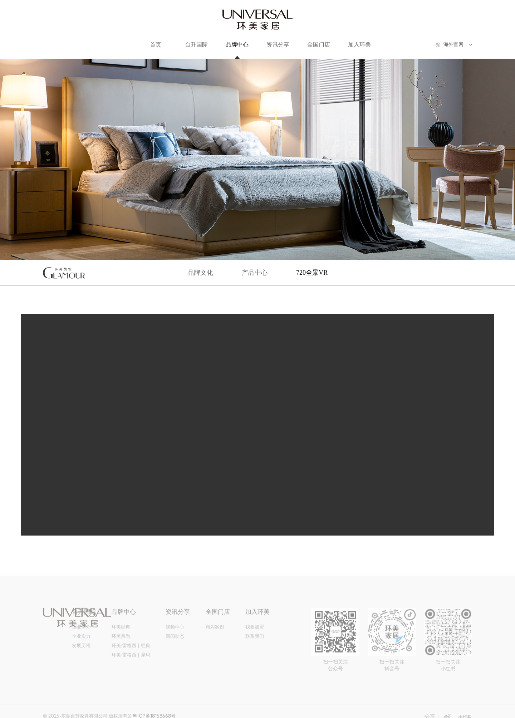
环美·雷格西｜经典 (131, 648)
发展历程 (81, 648)
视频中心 (175, 629)
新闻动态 (175, 638)
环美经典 (121, 629)
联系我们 (254, 638)
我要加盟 (254, 629)
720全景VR (312, 272)
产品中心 (255, 272)
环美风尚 (121, 638)
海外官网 (453, 44)
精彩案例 (215, 629)
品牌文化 (200, 272)
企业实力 (81, 638)
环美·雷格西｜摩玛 (131, 657)
